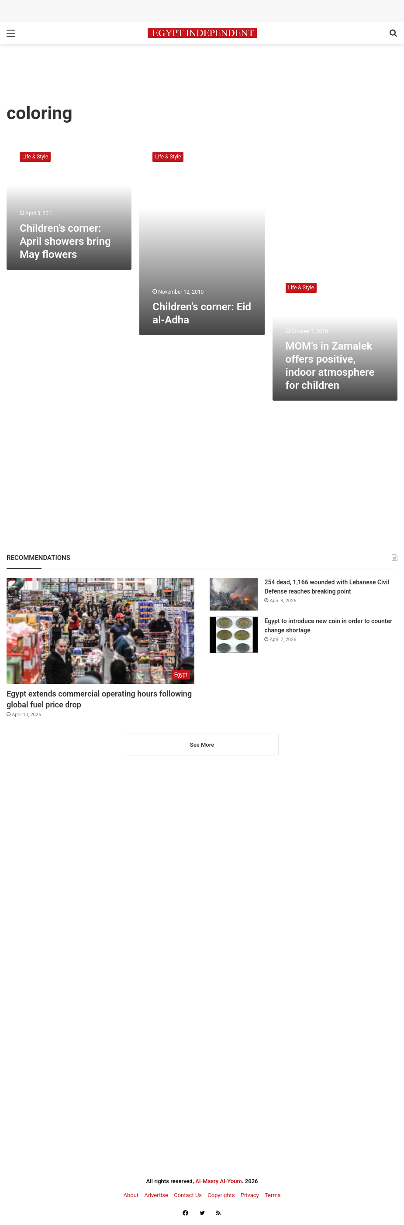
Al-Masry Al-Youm (218, 1181)
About (130, 1195)
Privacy (250, 1195)
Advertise (156, 1195)
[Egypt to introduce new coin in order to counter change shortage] (234, 635)
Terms (273, 1195)
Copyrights (221, 1195)
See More (202, 744)
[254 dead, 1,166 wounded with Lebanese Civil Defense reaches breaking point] (234, 594)
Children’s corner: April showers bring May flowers (65, 241)
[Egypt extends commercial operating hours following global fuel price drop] (100, 630)
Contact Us (188, 1195)
